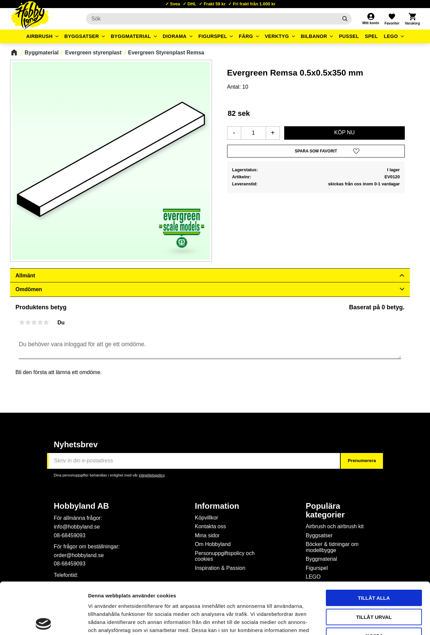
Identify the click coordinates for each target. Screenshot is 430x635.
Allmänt (25, 275)
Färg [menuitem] (246, 36)
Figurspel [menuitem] (213, 36)
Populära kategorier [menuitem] (325, 510)
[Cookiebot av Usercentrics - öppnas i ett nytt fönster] (43, 622)
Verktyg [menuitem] (277, 36)
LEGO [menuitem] (391, 36)
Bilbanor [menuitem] (314, 36)
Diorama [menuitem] (174, 36)
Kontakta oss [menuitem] (210, 526)
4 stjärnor (40, 322)
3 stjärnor (34, 322)
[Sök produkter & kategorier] (212, 19)
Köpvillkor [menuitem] (206, 517)
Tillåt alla (374, 546)
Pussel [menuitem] (349, 36)
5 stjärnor (46, 322)
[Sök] (345, 19)
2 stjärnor (28, 322)
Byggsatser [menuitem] (81, 36)
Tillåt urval (374, 565)
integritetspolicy (151, 475)
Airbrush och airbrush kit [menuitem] (335, 526)
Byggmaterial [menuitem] (131, 36)
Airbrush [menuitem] (39, 36)
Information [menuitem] (217, 506)
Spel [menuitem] (371, 36)
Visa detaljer (365, 622)
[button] (391, 19)
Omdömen (28, 289)
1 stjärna (22, 322)
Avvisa (374, 584)
